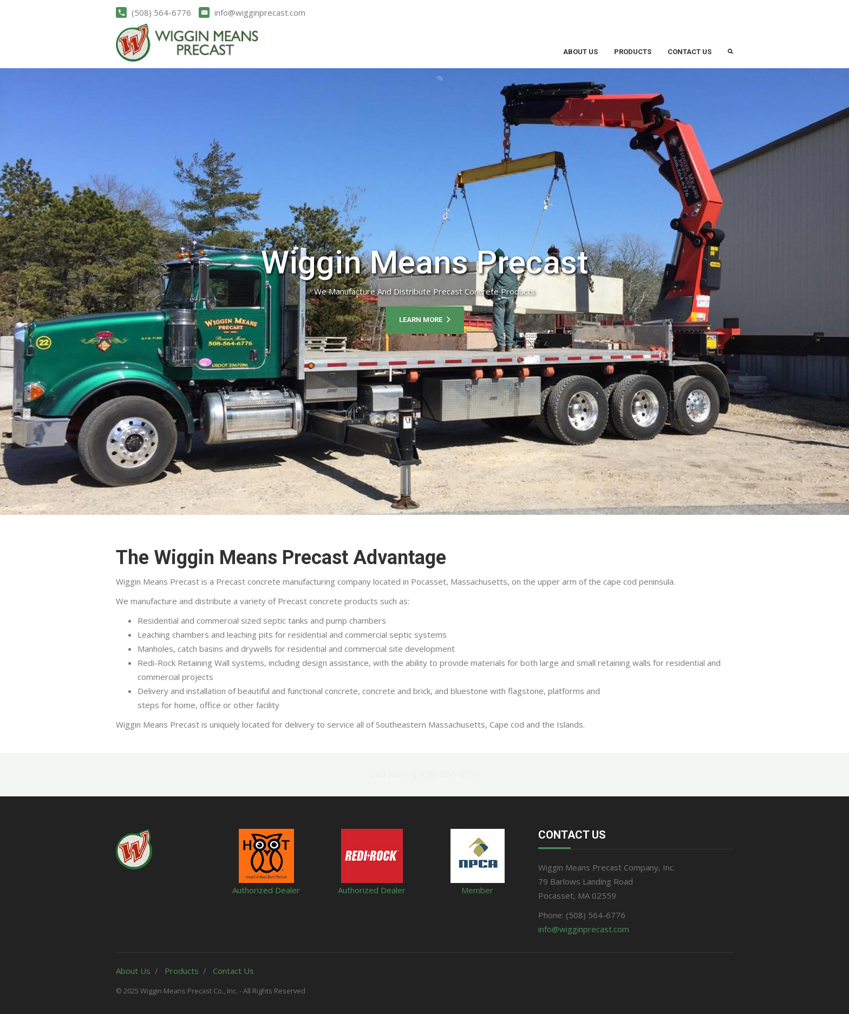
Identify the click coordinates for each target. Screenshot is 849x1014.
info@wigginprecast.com (583, 929)
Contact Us (689, 52)
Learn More (424, 320)
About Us (580, 52)
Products (632, 52)
